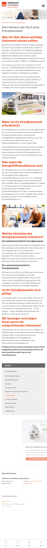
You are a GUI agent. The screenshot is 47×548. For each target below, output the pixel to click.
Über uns (29, 545)
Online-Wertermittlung (12, 376)
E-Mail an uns (28, 489)
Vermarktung (17, 545)
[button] (43, 5)
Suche (6, 545)
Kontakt (41, 545)
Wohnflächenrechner (12, 380)
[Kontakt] (41, 542)
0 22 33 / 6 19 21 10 (35, 487)
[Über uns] (29, 542)
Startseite (4, 23)
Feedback (8, 384)
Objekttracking (9, 411)
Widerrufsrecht (10, 407)
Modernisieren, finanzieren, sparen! (16, 391)
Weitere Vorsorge (10, 403)
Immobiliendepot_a (11, 371)
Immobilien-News (10, 388)
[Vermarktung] (17, 542)
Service (10, 23)
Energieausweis (10, 395)
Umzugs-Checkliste (11, 399)
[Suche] (6, 542)
